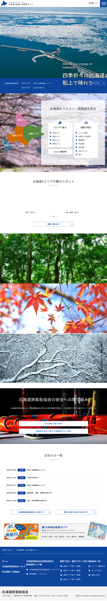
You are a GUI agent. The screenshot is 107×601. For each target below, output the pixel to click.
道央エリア (17, 136)
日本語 (44, 537)
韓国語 (81, 537)
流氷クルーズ (82, 151)
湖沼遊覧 (81, 147)
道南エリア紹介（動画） (72, 566)
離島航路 (81, 140)
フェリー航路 (82, 133)
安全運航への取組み (11, 572)
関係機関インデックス (37, 574)
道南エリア (9, 145)
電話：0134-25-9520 (42, 596)
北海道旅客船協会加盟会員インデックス (44, 570)
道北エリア (23, 120)
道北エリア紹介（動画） (72, 579)
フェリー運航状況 (60, 152)
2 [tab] (51, 216)
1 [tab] (49, 216)
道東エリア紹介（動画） (72, 575)
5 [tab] (57, 216)
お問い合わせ (7, 550)
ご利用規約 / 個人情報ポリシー (28, 550)
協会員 (21, 470)
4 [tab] (55, 216)
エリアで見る (97, 571)
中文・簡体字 (72, 537)
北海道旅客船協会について (14, 566)
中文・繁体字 (59, 537)
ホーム (5, 561)
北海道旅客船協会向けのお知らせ (31, 512)
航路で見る (96, 575)
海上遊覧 (81, 143)
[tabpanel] (33, 202)
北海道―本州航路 (84, 136)
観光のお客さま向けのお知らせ (76, 512)
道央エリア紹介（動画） (72, 571)
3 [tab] (53, 216)
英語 (50, 537)
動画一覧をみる (53, 224)
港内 (80, 154)
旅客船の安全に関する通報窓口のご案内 (53, 431)
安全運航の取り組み (53, 423)
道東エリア (34, 134)
